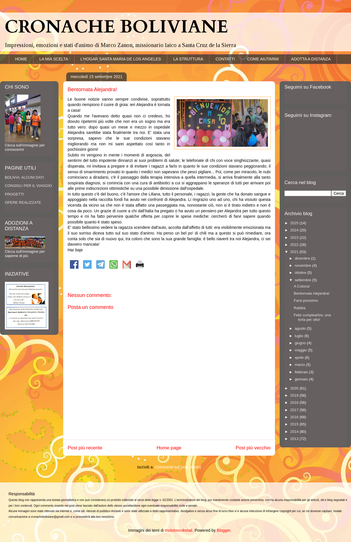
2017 (295, 410)
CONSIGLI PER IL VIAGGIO (28, 186)
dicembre (303, 258)
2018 (295, 402)
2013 (295, 439)
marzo (300, 364)
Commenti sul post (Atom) (178, 467)
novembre (303, 265)
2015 (295, 424)
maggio (301, 350)
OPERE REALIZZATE (23, 202)
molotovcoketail (178, 530)
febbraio (302, 372)
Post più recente (85, 448)
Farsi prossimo (306, 300)
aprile (300, 357)
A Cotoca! (302, 286)
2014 (295, 431)
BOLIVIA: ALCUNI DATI (24, 177)
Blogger (223, 530)
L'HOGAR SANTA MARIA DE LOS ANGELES (120, 59)
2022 (295, 245)
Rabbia (299, 308)
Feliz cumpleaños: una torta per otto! (312, 317)
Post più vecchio (253, 448)
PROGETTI (14, 194)
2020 (295, 388)
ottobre (301, 272)
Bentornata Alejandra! (311, 293)
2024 (295, 230)
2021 (295, 252)
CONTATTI (225, 59)
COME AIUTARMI (263, 59)
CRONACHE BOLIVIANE (116, 27)
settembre (303, 280)
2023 (295, 237)
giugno (301, 343)
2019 (295, 395)
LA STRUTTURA (188, 59)
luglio (299, 336)
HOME (21, 59)
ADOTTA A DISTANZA (311, 59)
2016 (295, 417)
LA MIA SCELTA (53, 59)
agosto (301, 328)
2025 (295, 223)
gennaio (302, 379)
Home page (169, 448)
